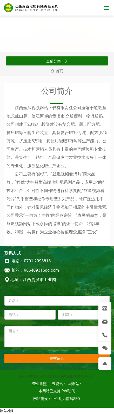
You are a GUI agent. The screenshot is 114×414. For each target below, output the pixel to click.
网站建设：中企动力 (49, 399)
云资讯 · (59, 384)
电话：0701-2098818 (27, 260)
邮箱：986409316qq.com (31, 270)
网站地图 (7, 411)
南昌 (69, 399)
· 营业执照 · (40, 384)
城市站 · (74, 384)
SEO (76, 399)
